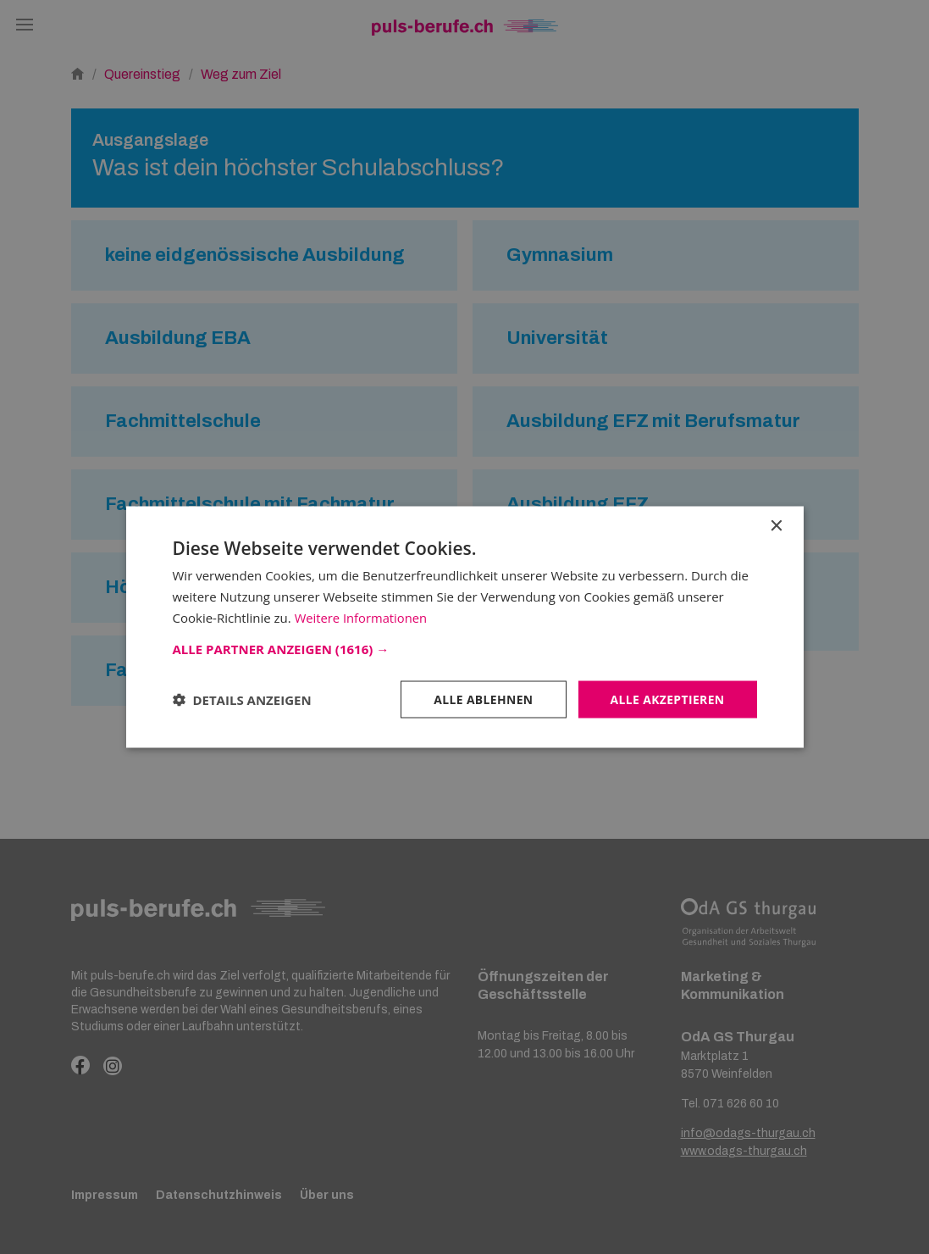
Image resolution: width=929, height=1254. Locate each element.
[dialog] (464, 627)
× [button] (776, 525)
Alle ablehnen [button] (482, 699)
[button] (465, 648)
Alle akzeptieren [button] (666, 699)
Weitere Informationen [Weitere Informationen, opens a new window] (362, 616)
